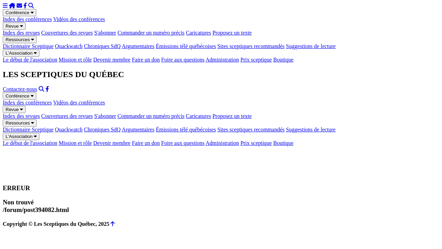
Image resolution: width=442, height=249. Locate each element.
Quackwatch (69, 46)
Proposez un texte (232, 33)
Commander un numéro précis (150, 33)
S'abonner (105, 33)
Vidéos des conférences (79, 19)
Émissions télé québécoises (186, 46)
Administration (222, 60)
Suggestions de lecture (311, 46)
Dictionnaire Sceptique (28, 46)
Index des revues (21, 33)
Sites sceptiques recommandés (251, 46)
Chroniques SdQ (102, 46)
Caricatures (198, 33)
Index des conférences (27, 19)
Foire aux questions (182, 60)
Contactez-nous (20, 89)
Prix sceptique (256, 60)
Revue (14, 26)
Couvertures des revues (67, 33)
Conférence (19, 12)
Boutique (283, 60)
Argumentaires (138, 46)
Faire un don (146, 60)
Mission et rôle (75, 60)
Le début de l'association (30, 60)
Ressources (20, 39)
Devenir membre (112, 60)
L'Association (21, 53)
